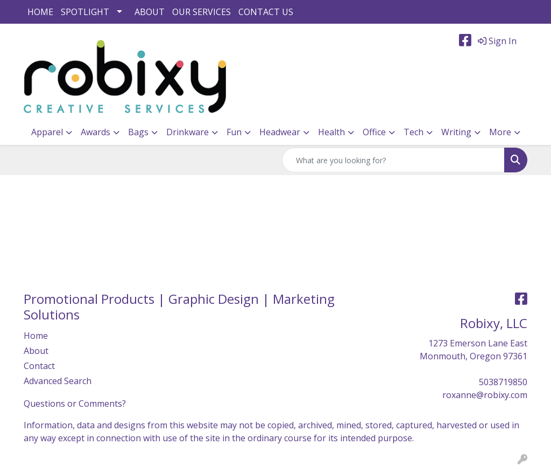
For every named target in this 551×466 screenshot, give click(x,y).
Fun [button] (234, 132)
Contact (39, 366)
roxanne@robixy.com (484, 395)
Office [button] (374, 132)
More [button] (500, 132)
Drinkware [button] (187, 132)
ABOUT (150, 12)
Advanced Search (57, 381)
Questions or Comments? (75, 403)
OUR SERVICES (201, 12)
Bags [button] (138, 132)
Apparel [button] (47, 132)
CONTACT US (265, 12)
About (36, 351)
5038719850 (503, 382)
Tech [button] (413, 132)
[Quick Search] (393, 160)
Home (36, 336)
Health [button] (331, 132)
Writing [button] (456, 132)
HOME (40, 12)
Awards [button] (95, 132)
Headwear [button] (279, 132)
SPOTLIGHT (85, 12)
